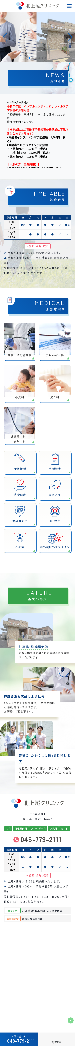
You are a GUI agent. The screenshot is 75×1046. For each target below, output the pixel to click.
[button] (70, 37)
